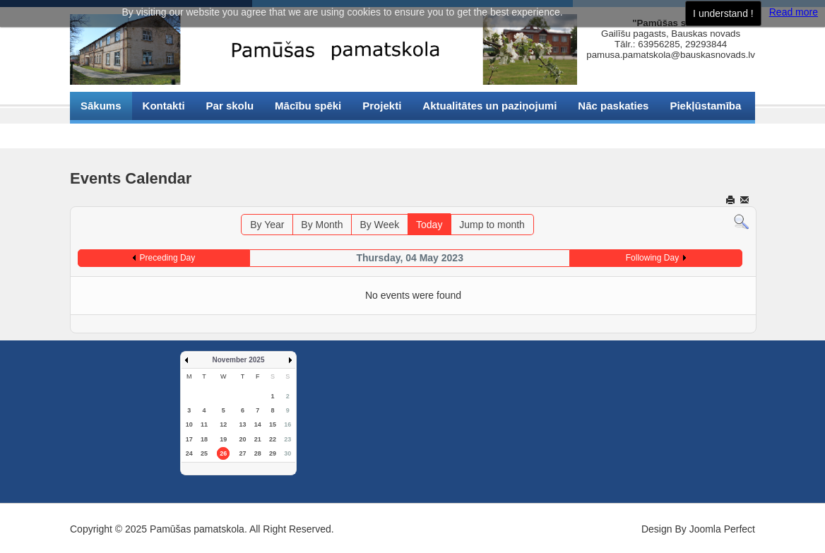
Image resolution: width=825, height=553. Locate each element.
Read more (793, 12)
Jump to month (492, 224)
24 (189, 453)
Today (429, 224)
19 (223, 439)
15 (272, 424)
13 (243, 424)
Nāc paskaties (613, 106)
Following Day (652, 258)
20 (243, 439)
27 (243, 453)
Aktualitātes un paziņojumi (489, 106)
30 (287, 453)
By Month (322, 224)
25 (204, 453)
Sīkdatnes (106, 134)
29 (272, 453)
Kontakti (164, 106)
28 (257, 453)
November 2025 (239, 360)
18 (204, 439)
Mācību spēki (308, 106)
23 (287, 439)
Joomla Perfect (722, 529)
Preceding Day (168, 258)
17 (189, 439)
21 (257, 439)
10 (189, 424)
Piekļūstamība (705, 106)
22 (272, 439)
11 (204, 424)
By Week (379, 224)
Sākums (101, 106)
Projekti (381, 106)
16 (287, 424)
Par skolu (230, 106)
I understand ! (723, 13)
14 (257, 424)
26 (223, 453)
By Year (267, 224)
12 (223, 424)
